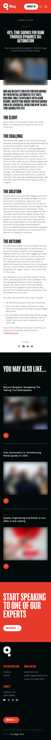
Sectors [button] (6, 675)
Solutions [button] (7, 672)
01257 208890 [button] (9, 695)
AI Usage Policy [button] (36, 730)
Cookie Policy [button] (22, 730)
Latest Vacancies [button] (31, 672)
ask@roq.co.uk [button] (9, 692)
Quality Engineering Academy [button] (36, 675)
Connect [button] (7, 686)
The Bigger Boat (16, 734)
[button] (9, 6)
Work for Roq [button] (30, 666)
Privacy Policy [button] (9, 730)
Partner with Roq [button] (11, 666)
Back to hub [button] (25, 20)
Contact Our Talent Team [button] (34, 679)
